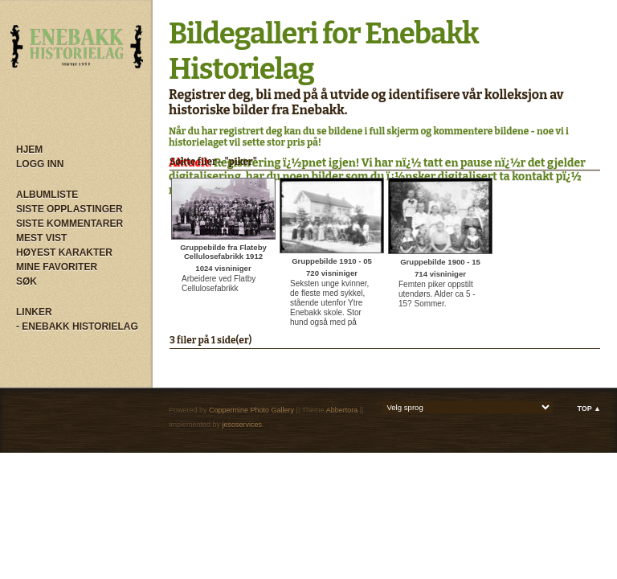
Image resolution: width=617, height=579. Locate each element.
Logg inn (39, 164)
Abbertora (342, 410)
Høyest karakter (64, 252)
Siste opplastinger (69, 209)
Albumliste (47, 194)
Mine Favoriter (56, 267)
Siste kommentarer (69, 223)
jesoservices (243, 425)
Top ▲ (589, 408)
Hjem (29, 149)
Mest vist (41, 238)
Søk (26, 281)
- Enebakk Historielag (77, 326)
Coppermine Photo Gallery (251, 410)
